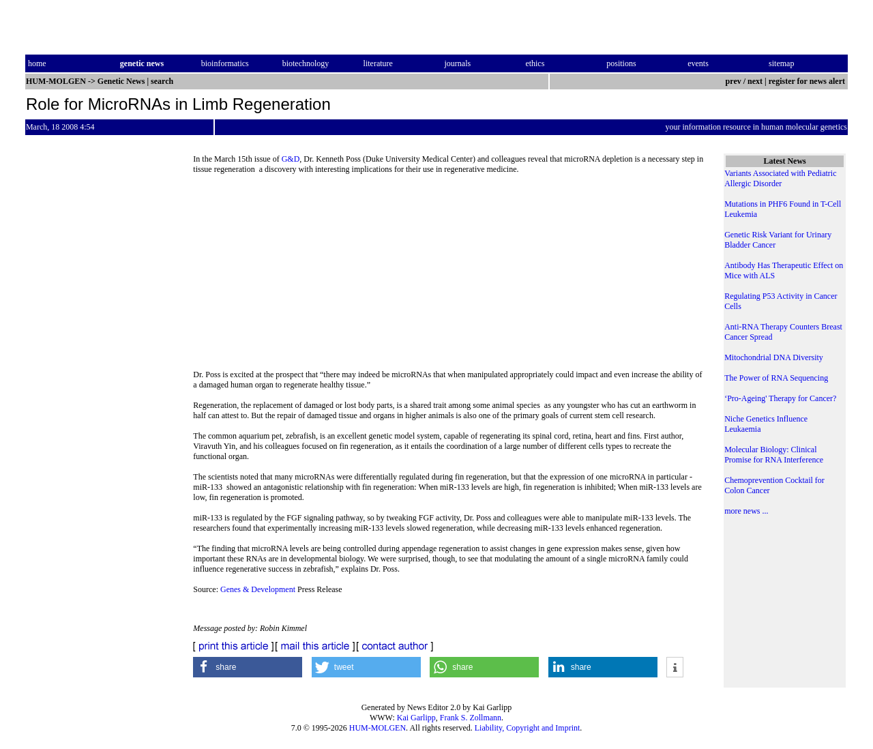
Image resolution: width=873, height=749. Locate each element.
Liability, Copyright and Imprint (527, 728)
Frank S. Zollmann (470, 717)
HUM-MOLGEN (377, 728)
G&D (291, 159)
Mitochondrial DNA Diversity (773, 357)
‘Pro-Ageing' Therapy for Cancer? (780, 398)
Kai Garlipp (416, 717)
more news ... (746, 511)
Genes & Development (257, 589)
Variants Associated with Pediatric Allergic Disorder (780, 178)
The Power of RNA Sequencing (776, 378)
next (755, 81)
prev (733, 81)
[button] (247, 667)
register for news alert (808, 81)
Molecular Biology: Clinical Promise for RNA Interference (773, 455)
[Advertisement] (448, 276)
